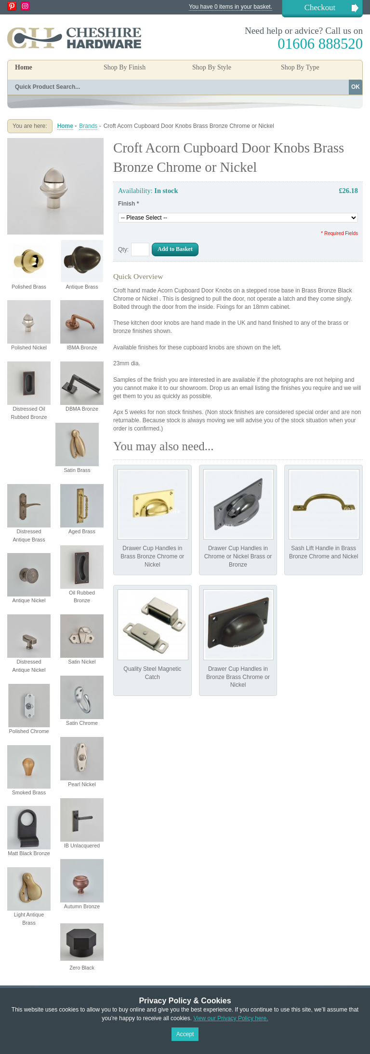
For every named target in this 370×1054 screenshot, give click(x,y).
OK (355, 86)
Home (23, 67)
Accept (185, 1034)
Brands (88, 126)
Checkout (319, 7)
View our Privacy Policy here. (230, 1018)
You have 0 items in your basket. (230, 6)
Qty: (123, 249)
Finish (128, 203)
